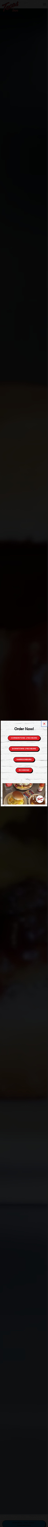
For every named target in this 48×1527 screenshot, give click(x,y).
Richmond (24, 770)
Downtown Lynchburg (24, 749)
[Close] (44, 724)
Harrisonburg (24, 759)
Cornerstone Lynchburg (24, 738)
